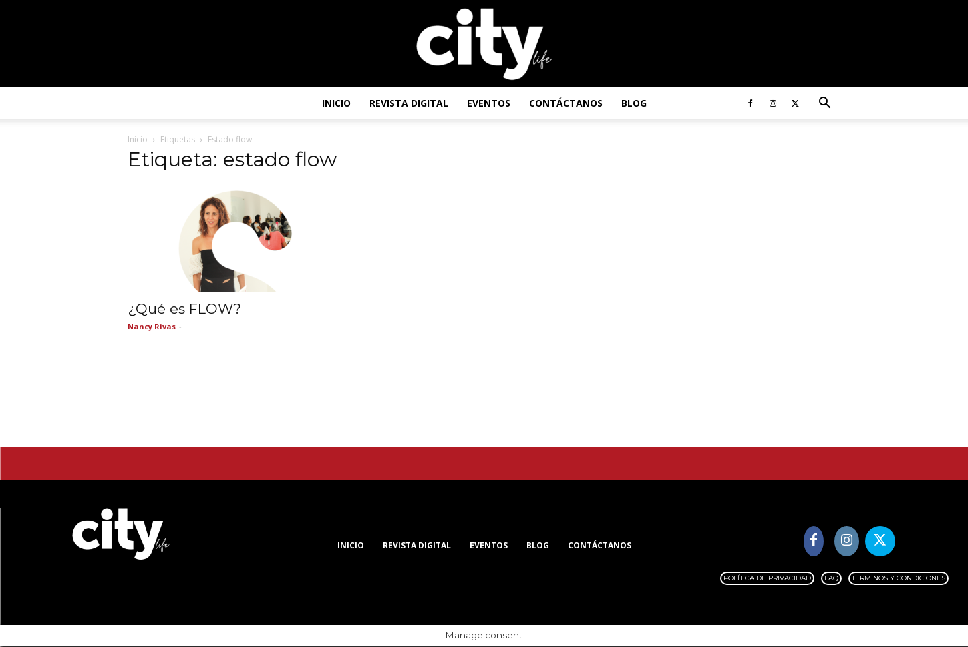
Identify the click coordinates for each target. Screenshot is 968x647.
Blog (634, 103)
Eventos (488, 103)
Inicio (336, 103)
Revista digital (408, 103)
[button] (825, 104)
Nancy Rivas (152, 327)
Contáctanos (566, 103)
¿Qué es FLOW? (184, 309)
